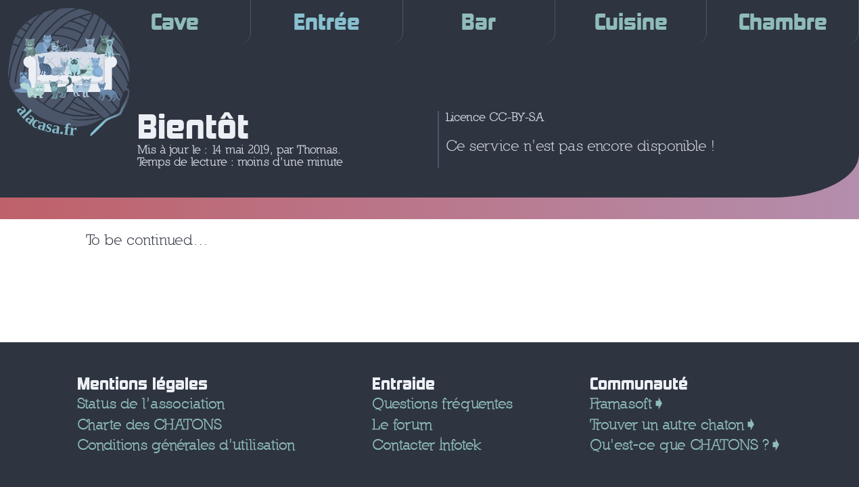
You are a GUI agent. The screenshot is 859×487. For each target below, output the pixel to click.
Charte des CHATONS (149, 424)
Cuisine (631, 21)
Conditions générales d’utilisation (186, 445)
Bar (478, 21)
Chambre (783, 21)
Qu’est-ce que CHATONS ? (679, 445)
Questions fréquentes (442, 403)
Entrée (327, 21)
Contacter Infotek (426, 445)
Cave (175, 21)
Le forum (402, 424)
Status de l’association (151, 403)
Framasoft (621, 403)
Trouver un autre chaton (667, 424)
